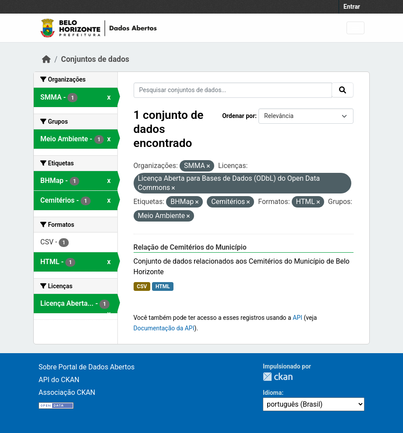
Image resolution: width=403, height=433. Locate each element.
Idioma (272, 392)
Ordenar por (238, 115)
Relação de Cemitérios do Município (190, 247)
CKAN (278, 376)
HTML (163, 286)
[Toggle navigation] (355, 27)
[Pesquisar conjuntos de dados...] (233, 90)
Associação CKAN (67, 392)
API (297, 317)
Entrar (351, 6)
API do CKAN (59, 380)
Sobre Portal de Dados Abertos (86, 367)
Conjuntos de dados (95, 59)
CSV (142, 286)
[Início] (46, 59)
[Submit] (343, 89)
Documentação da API (164, 328)
